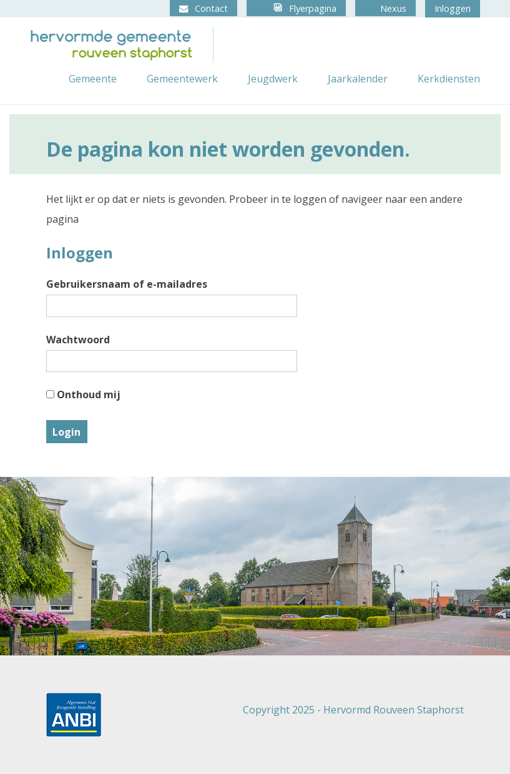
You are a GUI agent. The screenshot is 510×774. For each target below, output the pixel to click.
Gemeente (93, 79)
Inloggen (452, 8)
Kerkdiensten (449, 79)
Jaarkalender (358, 79)
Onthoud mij (83, 394)
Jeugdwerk (273, 79)
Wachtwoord (78, 339)
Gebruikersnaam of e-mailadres (126, 284)
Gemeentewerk (182, 79)
